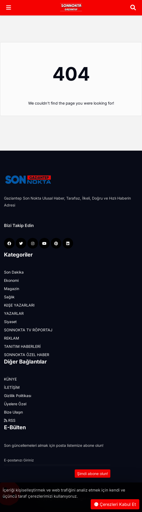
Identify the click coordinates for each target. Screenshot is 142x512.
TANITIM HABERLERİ (22, 346)
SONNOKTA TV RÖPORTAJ (28, 330)
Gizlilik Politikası (17, 395)
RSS (9, 420)
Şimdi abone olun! (92, 473)
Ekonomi (11, 280)
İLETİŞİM (12, 387)
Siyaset (10, 321)
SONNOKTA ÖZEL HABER (26, 354)
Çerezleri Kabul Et (115, 504)
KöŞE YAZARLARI (19, 305)
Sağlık (9, 297)
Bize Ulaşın (13, 412)
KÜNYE (10, 379)
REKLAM (11, 338)
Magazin (11, 288)
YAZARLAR (14, 313)
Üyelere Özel (15, 404)
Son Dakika (14, 272)
